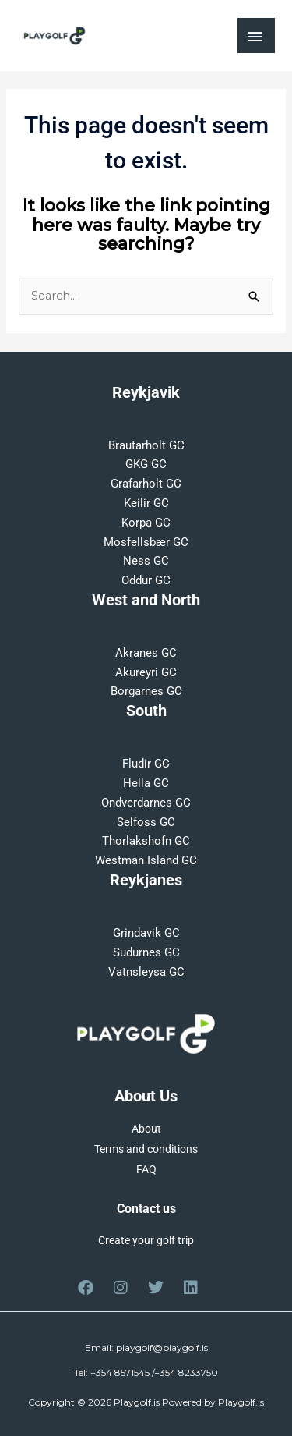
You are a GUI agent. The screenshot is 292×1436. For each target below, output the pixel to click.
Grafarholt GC (146, 484)
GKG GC (146, 464)
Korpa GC (146, 523)
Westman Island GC (146, 860)
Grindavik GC (146, 933)
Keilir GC (146, 503)
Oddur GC (146, 580)
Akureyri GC (146, 672)
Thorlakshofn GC (146, 841)
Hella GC (146, 783)
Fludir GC (146, 764)
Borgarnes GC (146, 691)
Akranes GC (146, 653)
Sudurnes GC (146, 952)
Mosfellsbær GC (146, 542)
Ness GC (146, 561)
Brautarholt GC (146, 445)
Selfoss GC (146, 822)
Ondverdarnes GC (146, 803)
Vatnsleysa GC (146, 972)
